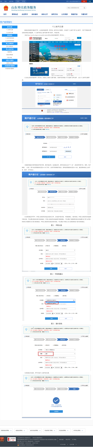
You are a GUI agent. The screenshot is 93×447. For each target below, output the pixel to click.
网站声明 (68, 439)
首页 (5, 14)
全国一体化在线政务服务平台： (73, 1)
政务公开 (45, 14)
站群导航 (11, 1)
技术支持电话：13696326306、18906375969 (27, 443)
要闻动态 (15, 14)
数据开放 (74, 14)
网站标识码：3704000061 (28, 441)
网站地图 (61, 439)
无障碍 (17, 1)
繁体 (5, 1)
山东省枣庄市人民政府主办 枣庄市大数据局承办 (29, 437)
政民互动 (54, 14)
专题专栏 (84, 14)
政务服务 (35, 14)
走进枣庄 (25, 14)
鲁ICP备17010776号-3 (22, 441)
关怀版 (23, 1)
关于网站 (74, 439)
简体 (1, 1)
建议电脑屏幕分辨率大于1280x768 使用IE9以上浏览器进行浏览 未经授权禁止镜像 (36, 439)
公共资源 (64, 14)
